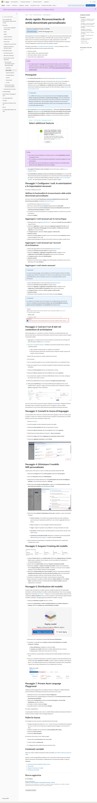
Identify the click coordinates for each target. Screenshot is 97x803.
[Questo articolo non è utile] (82, 50)
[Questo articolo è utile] (81, 50)
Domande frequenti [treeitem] (10, 75)
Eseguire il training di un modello (35, 768)
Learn (27, 14)
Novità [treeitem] (5, 31)
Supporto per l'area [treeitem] (8, 39)
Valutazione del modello (33, 770)
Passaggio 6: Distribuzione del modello (87, 36)
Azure (31, 14)
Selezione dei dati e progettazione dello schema (39, 764)
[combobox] (9, 17)
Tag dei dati (30, 766)
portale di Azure (49, 201)
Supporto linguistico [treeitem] (8, 36)
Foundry (34, 421)
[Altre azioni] (70, 15)
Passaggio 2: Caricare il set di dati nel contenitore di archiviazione (88, 24)
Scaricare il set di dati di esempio (35, 344)
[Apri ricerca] (90, 2)
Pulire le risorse (84, 41)
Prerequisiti (83, 17)
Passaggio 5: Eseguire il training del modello (87, 33)
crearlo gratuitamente (60, 78)
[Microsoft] (2, 2)
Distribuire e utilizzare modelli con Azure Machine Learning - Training (40, 782)
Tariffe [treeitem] (5, 34)
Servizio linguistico (46, 14)
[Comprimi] (16, 14)
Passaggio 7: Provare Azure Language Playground (86, 39)
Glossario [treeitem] (8, 77)
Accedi (94, 1)
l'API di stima (40, 593)
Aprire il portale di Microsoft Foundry (76, 5)
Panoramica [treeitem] (8, 67)
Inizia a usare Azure (91, 5)
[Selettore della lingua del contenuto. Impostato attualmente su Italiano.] (4, 801)
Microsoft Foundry (37, 14)
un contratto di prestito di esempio (45, 46)
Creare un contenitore (45, 341)
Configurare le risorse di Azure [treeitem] (10, 44)
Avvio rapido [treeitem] (8, 70)
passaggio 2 (43, 537)
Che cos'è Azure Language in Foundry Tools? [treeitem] (10, 28)
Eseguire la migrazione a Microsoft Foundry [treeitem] (9, 47)
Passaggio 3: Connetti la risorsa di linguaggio (88, 27)
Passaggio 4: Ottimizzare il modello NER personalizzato (86, 30)
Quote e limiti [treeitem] (6, 41)
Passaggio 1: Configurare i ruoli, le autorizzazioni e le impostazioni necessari (88, 20)
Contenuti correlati (85, 43)
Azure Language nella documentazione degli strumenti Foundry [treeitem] (9, 21)
